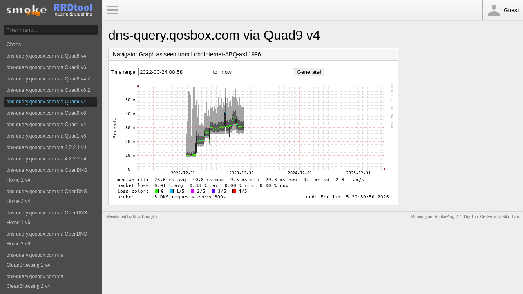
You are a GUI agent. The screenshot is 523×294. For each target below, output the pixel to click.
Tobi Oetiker (482, 216)
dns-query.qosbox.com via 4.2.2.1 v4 (46, 147)
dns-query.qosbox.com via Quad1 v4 (46, 124)
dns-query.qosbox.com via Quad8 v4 (46, 56)
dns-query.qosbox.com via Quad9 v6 (46, 113)
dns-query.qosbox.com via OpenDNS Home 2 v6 (47, 239)
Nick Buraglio (145, 216)
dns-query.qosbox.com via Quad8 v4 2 (48, 79)
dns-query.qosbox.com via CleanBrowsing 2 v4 (35, 281)
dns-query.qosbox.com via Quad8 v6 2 (48, 90)
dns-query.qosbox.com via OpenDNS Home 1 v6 (47, 217)
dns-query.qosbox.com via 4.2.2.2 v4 (46, 159)
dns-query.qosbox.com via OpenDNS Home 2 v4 (47, 196)
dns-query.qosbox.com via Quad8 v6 (46, 67)
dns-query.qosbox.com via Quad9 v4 (46, 102)
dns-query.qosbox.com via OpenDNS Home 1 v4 (47, 175)
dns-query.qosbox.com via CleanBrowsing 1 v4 (35, 260)
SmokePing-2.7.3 (449, 216)
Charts (14, 44)
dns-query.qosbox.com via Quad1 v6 (46, 136)
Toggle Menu (112, 10)
